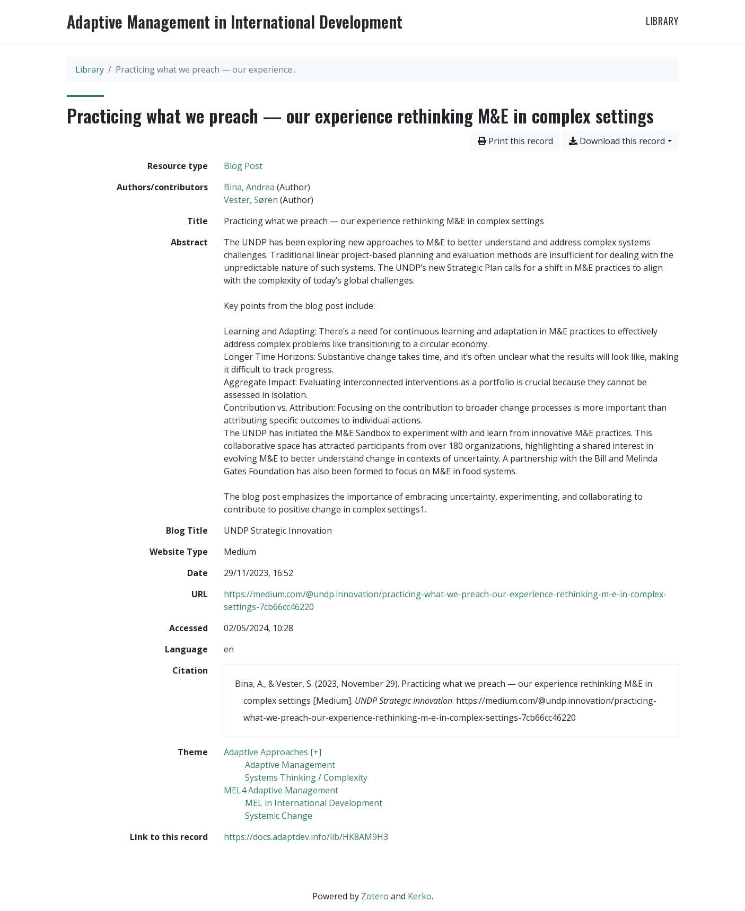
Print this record (515, 141)
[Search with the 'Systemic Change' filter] (278, 815)
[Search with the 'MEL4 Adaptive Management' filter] (281, 790)
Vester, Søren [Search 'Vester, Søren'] (251, 200)
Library (662, 21)
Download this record (617, 141)
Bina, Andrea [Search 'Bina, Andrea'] (249, 187)
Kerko (420, 896)
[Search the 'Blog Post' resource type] (243, 166)
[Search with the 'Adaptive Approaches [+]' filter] (272, 752)
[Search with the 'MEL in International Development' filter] (313, 803)
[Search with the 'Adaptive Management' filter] (290, 765)
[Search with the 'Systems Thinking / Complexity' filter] (306, 777)
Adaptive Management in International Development (234, 22)
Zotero (375, 896)
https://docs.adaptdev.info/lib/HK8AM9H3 (306, 837)
